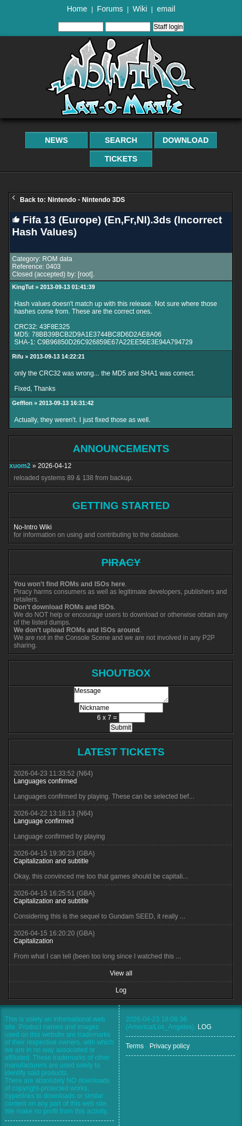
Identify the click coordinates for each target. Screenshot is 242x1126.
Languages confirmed (45, 781)
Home (77, 8)
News (56, 140)
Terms (135, 1046)
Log (121, 990)
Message (121, 694)
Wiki (139, 8)
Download (186, 140)
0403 (53, 266)
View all (121, 973)
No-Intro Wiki (32, 527)
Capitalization (33, 941)
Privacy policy (169, 1046)
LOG (204, 1027)
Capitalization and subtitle (51, 861)
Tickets (121, 158)
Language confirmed (43, 821)
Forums (110, 8)
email (166, 8)
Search (121, 140)
